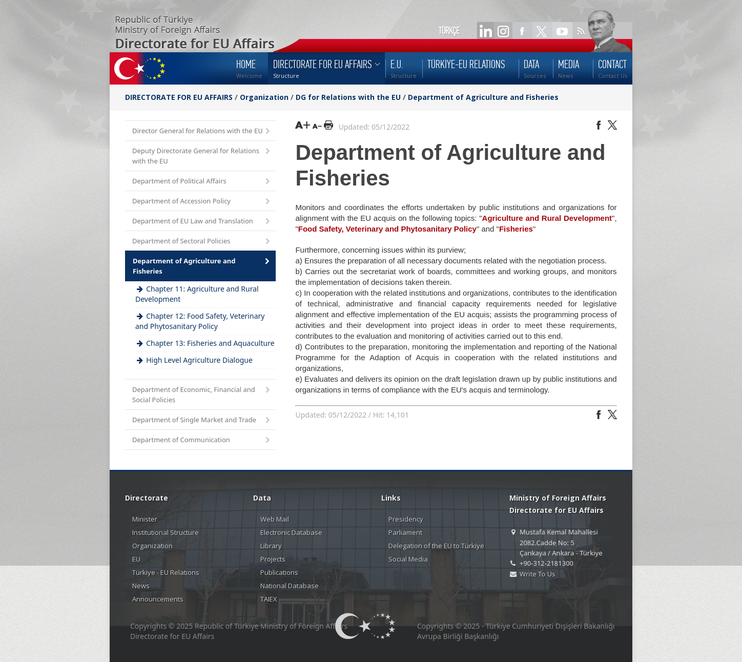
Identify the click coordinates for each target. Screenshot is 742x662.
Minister (144, 519)
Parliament (405, 532)
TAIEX (268, 599)
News (141, 585)
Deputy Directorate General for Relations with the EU (202, 156)
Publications (279, 572)
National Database (289, 585)
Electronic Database (291, 532)
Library (271, 545)
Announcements (157, 599)
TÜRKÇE (449, 31)
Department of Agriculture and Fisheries (483, 97)
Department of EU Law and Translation (202, 221)
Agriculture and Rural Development (547, 218)
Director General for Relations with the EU (202, 131)
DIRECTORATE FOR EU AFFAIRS (180, 97)
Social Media (408, 559)
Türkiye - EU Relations (165, 572)
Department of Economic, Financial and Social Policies (202, 394)
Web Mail (274, 519)
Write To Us (537, 573)
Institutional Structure (165, 532)
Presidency (405, 519)
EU (136, 559)
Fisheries (516, 228)
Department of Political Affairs (202, 181)
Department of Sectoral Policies (202, 241)
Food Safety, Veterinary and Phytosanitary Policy (387, 228)
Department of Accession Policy (202, 201)
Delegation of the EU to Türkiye (436, 545)
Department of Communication (202, 440)
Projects (272, 559)
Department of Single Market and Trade (202, 420)
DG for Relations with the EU (348, 97)
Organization (264, 97)
